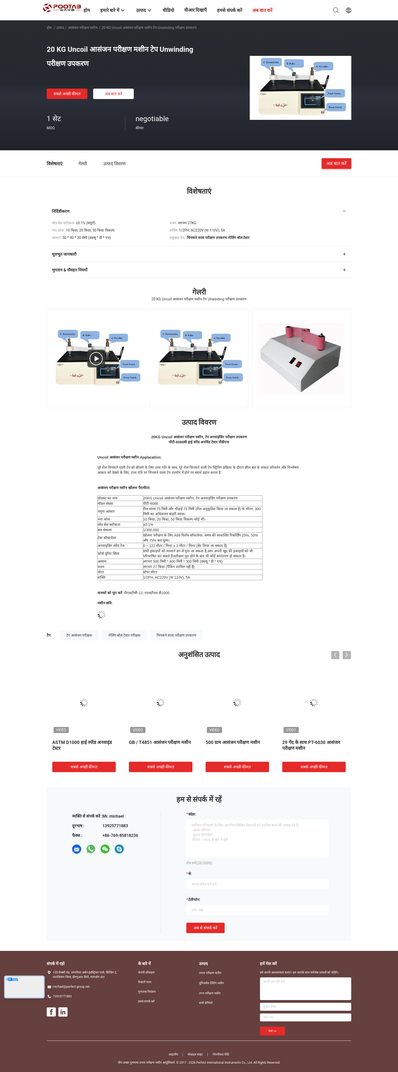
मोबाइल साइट (195, 1054)
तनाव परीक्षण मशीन (210, 973)
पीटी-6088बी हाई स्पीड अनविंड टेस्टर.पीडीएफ (199, 442)
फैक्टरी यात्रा (144, 982)
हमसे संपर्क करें (146, 1001)
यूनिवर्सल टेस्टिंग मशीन (211, 983)
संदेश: (192, 814)
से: (190, 874)
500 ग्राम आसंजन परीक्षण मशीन (233, 742)
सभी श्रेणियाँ (205, 1003)
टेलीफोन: (194, 900)
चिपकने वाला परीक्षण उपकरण (176, 635)
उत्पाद (60, 28)
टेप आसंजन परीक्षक (79, 635)
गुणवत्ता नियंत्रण (147, 992)
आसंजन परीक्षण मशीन (82, 28)
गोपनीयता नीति (220, 1054)
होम (49, 28)
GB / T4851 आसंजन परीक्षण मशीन (160, 742)
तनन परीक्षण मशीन (210, 993)
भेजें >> (272, 1031)
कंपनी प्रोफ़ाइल (146, 972)
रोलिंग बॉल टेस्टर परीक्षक (124, 635)
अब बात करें (114, 93)
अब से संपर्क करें (205, 927)
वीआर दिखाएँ (195, 10)
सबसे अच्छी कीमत (67, 93)
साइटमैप (173, 1054)
